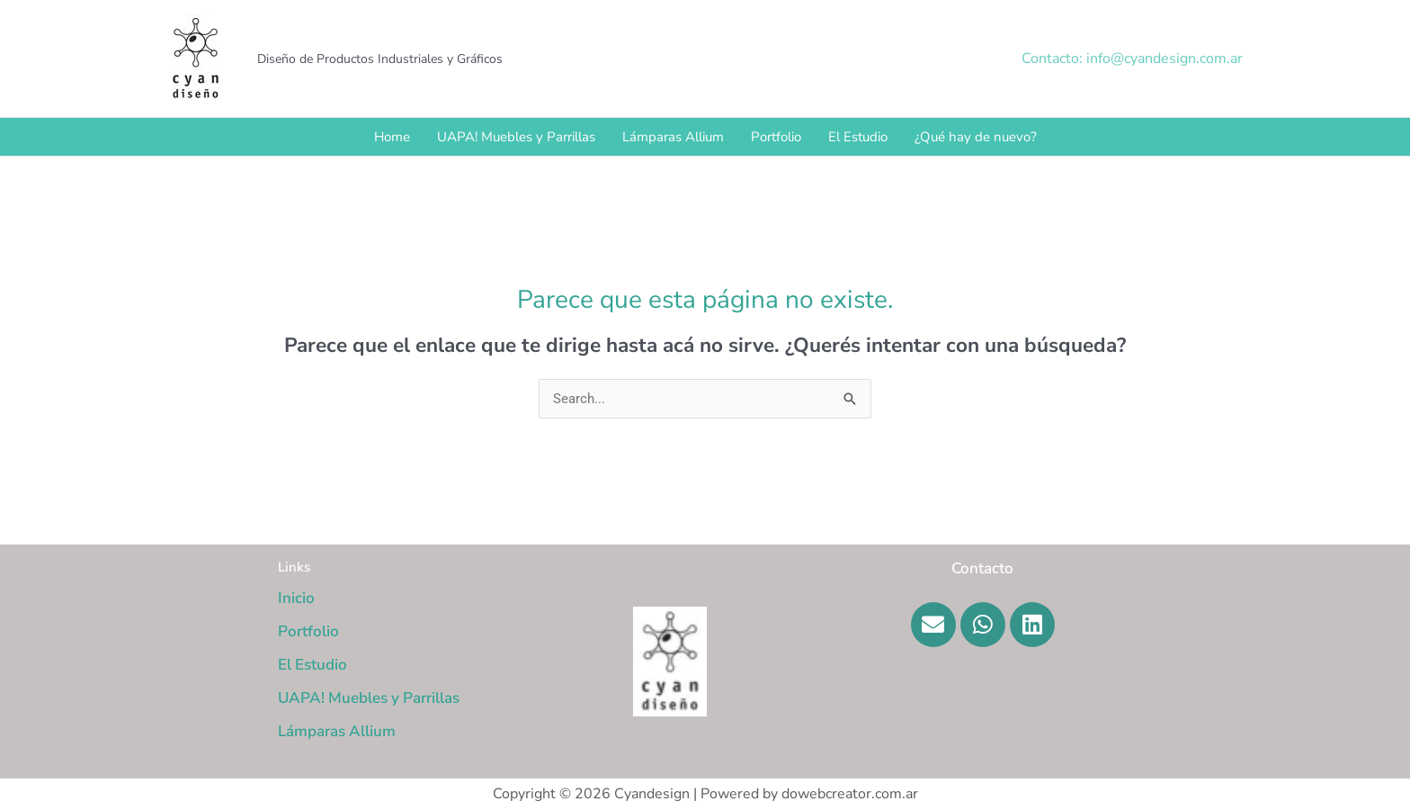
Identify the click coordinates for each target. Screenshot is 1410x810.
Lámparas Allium (673, 137)
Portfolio (776, 137)
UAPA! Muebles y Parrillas (516, 137)
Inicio (296, 598)
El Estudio (858, 137)
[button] (1132, 59)
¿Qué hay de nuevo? (976, 137)
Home (392, 137)
